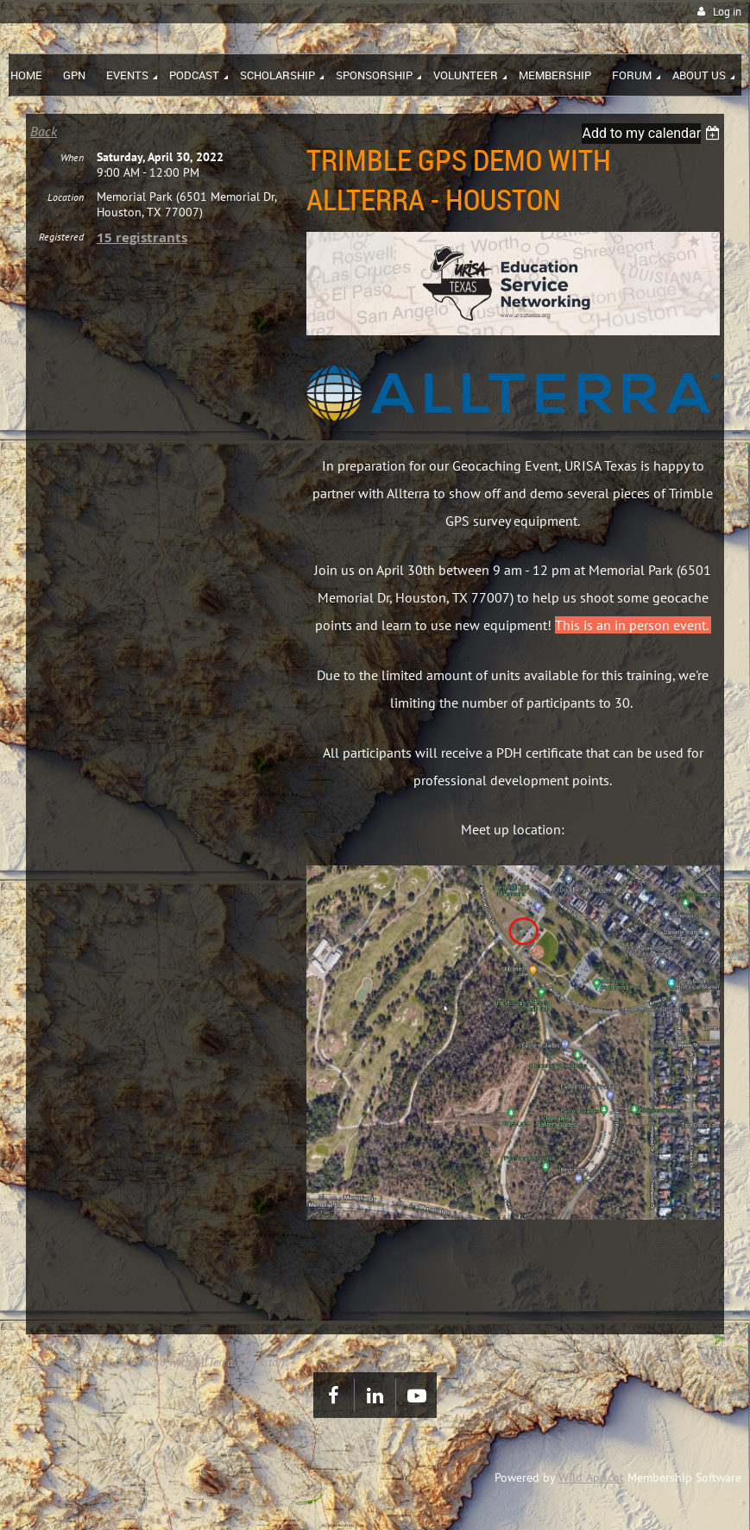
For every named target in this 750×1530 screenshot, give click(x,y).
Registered (61, 250)
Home (40, 1362)
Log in (727, 11)
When (72, 171)
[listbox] (653, 133)
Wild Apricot (591, 1477)
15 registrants (142, 251)
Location (65, 210)
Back (43, 131)
